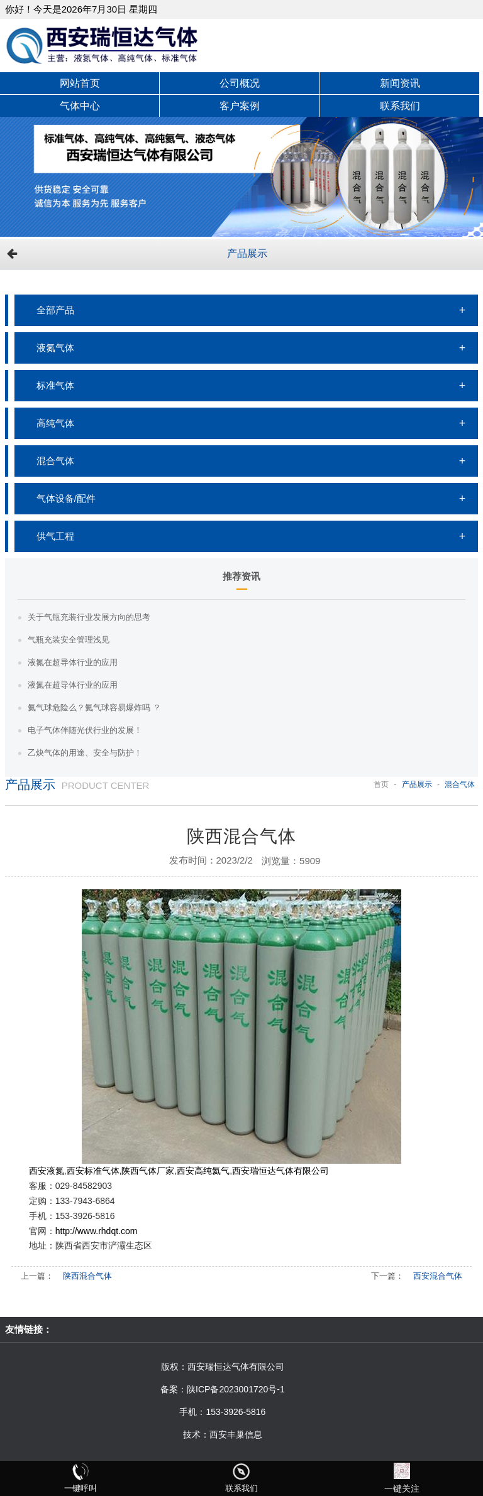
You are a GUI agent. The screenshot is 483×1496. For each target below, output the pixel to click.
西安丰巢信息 (235, 1434)
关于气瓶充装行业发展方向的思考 (89, 617)
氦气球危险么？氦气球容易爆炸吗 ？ (94, 707)
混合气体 (55, 460)
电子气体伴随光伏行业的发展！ (85, 730)
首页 (381, 784)
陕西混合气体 (87, 1276)
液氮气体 (55, 347)
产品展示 (247, 253)
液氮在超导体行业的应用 (73, 662)
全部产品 (55, 310)
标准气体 (55, 385)
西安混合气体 (437, 1276)
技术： (196, 1434)
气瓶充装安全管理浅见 (68, 639)
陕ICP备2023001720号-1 (236, 1389)
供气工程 (55, 536)
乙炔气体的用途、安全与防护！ (85, 752)
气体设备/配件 (66, 498)
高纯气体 (55, 423)
